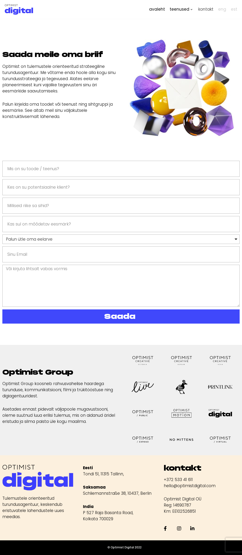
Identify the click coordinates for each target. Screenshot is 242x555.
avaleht (157, 9)
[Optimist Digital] (19, 9)
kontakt (205, 9)
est (234, 9)
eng (222, 9)
